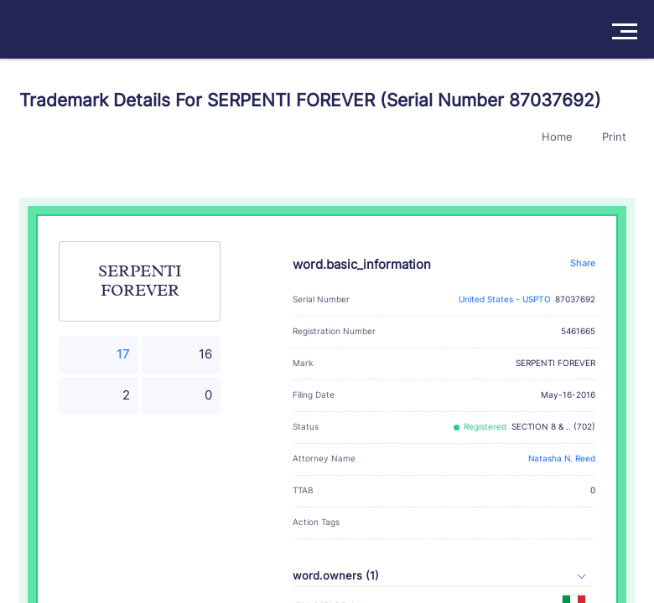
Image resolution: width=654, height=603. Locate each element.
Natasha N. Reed (561, 458)
